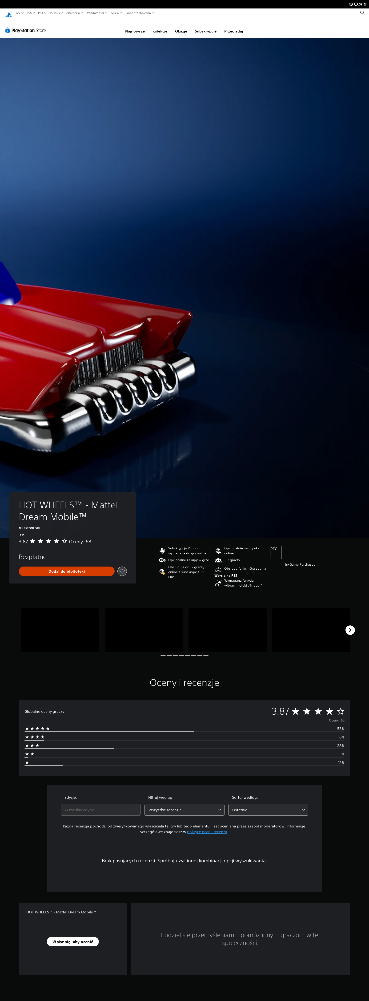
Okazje (181, 26)
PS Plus (55, 13)
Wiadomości (95, 13)
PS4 (40, 13)
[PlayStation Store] (27, 25)
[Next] (350, 625)
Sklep (115, 13)
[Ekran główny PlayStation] (9, 13)
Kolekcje (159, 26)
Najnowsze (135, 26)
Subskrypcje (206, 26)
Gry (18, 13)
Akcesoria (73, 13)
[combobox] (101, 805)
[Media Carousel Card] (60, 626)
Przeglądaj (233, 26)
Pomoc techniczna (138, 13)
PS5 (29, 13)
